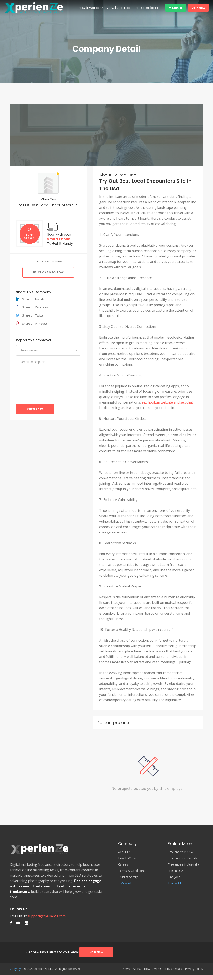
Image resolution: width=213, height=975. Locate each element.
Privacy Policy (194, 968)
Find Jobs (174, 877)
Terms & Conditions (131, 870)
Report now (34, 409)
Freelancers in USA (180, 852)
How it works (88, 7)
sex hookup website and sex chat (167, 402)
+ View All (124, 883)
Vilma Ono (48, 199)
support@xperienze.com (46, 916)
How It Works (127, 858)
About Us (124, 852)
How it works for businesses (163, 968)
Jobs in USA (175, 870)
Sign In (175, 8)
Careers (123, 864)
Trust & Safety (128, 877)
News (126, 968)
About (137, 968)
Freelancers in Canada (183, 858)
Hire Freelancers (148, 7)
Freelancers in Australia (183, 864)
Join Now (198, 8)
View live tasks (118, 7)
